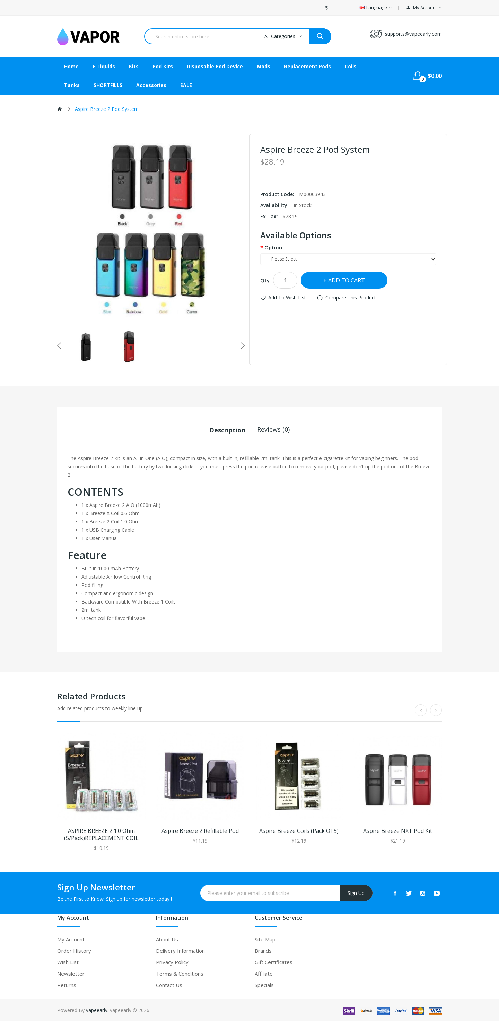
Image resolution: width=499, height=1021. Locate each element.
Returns (66, 984)
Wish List (68, 961)
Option (273, 247)
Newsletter (71, 973)
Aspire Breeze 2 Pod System (107, 109)
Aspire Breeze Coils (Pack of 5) (299, 830)
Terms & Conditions (179, 973)
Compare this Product (350, 297)
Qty (265, 280)
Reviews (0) (273, 429)
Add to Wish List (287, 297)
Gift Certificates (273, 961)
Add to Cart (346, 280)
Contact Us (169, 984)
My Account (71, 938)
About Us (167, 938)
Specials (264, 984)
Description (227, 429)
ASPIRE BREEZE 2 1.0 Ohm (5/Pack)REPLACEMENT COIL (101, 834)
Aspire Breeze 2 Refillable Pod (200, 830)
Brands (263, 950)
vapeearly (96, 1009)
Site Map (265, 938)
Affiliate (264, 973)
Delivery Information (180, 950)
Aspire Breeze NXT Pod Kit (397, 830)
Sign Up (356, 892)
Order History (74, 950)
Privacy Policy (172, 961)
